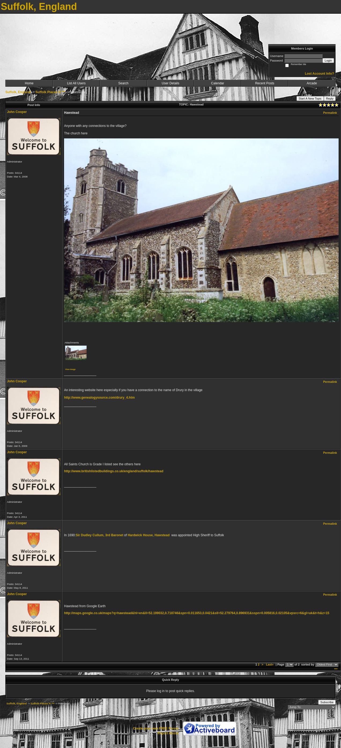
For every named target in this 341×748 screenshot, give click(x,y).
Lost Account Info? (319, 73)
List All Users (76, 83)
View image (70, 369)
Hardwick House (140, 535)
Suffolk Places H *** (50, 92)
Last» (270, 664)
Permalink (330, 112)
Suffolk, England (18, 92)
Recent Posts (264, 83)
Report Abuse (168, 733)
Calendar (217, 83)
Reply (329, 98)
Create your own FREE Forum (156, 728)
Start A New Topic (310, 98)
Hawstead (161, 535)
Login (328, 60)
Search (123, 83)
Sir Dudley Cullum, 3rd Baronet (99, 535)
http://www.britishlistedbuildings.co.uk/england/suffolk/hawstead (113, 471)
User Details (170, 83)
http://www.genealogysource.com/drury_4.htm (99, 397)
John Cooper (17, 112)
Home (29, 83)
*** (336, 669)
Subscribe (326, 702)
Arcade (312, 83)
